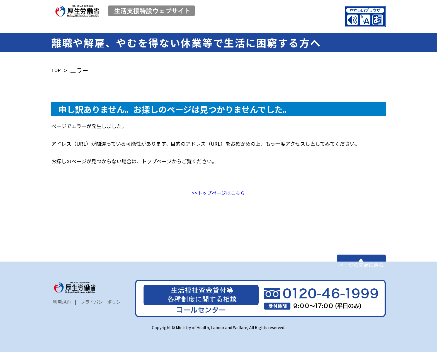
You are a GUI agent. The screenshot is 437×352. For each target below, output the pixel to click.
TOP (57, 66)
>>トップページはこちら (218, 189)
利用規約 (62, 307)
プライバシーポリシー (103, 307)
